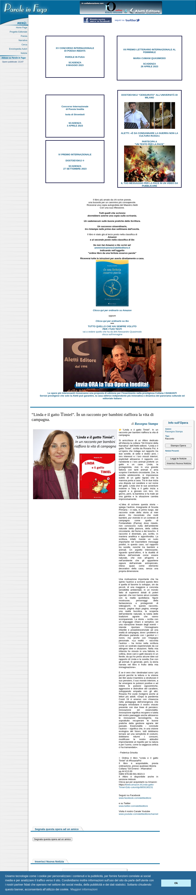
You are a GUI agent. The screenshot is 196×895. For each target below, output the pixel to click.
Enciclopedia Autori (18, 49)
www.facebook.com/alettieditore (135, 798)
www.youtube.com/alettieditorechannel (138, 814)
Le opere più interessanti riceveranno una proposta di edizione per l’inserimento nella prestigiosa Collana (112, 393)
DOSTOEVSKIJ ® (75, 160)
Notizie (24, 53)
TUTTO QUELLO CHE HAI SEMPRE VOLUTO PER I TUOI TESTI (112, 327)
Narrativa (23, 40)
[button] (157, 883)
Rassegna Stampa (174, 431)
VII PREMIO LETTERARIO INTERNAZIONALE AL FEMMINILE (149, 51)
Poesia (24, 36)
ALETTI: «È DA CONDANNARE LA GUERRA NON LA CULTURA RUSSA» (149, 134)
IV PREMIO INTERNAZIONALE (74, 154)
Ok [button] (176, 883)
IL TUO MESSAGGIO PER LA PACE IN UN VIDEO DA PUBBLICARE (149, 184)
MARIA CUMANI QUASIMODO (149, 58)
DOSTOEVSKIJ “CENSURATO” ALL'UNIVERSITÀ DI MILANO (149, 96)
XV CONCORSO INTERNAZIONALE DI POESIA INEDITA (75, 49)
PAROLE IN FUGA (75, 57)
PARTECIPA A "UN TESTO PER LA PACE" (149, 143)
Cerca (24, 44)
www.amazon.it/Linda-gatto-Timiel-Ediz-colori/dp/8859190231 (136, 786)
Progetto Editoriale (19, 32)
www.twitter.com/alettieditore (133, 806)
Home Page (22, 27)
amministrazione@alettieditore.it (112, 247)
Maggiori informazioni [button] (83, 889)
